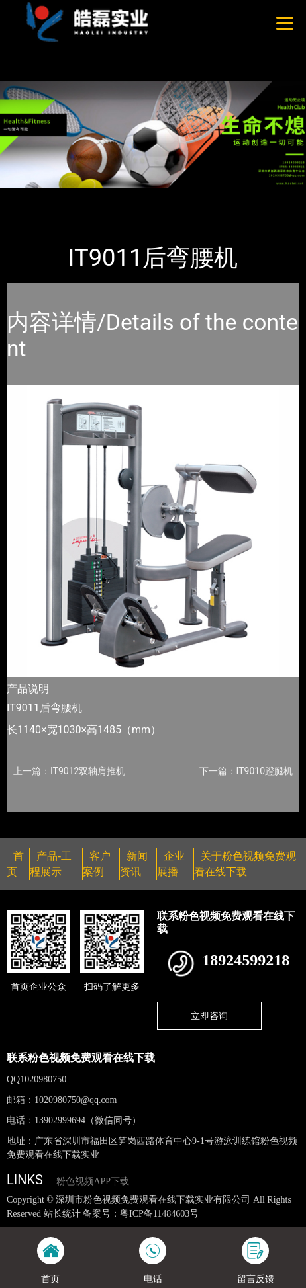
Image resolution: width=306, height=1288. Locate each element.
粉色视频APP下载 (92, 1181)
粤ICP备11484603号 (159, 1214)
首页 (28, 197)
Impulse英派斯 (157, 197)
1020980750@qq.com (75, 1100)
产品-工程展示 (82, 197)
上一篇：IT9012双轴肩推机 (69, 771)
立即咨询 (209, 1015)
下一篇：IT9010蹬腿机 (246, 771)
